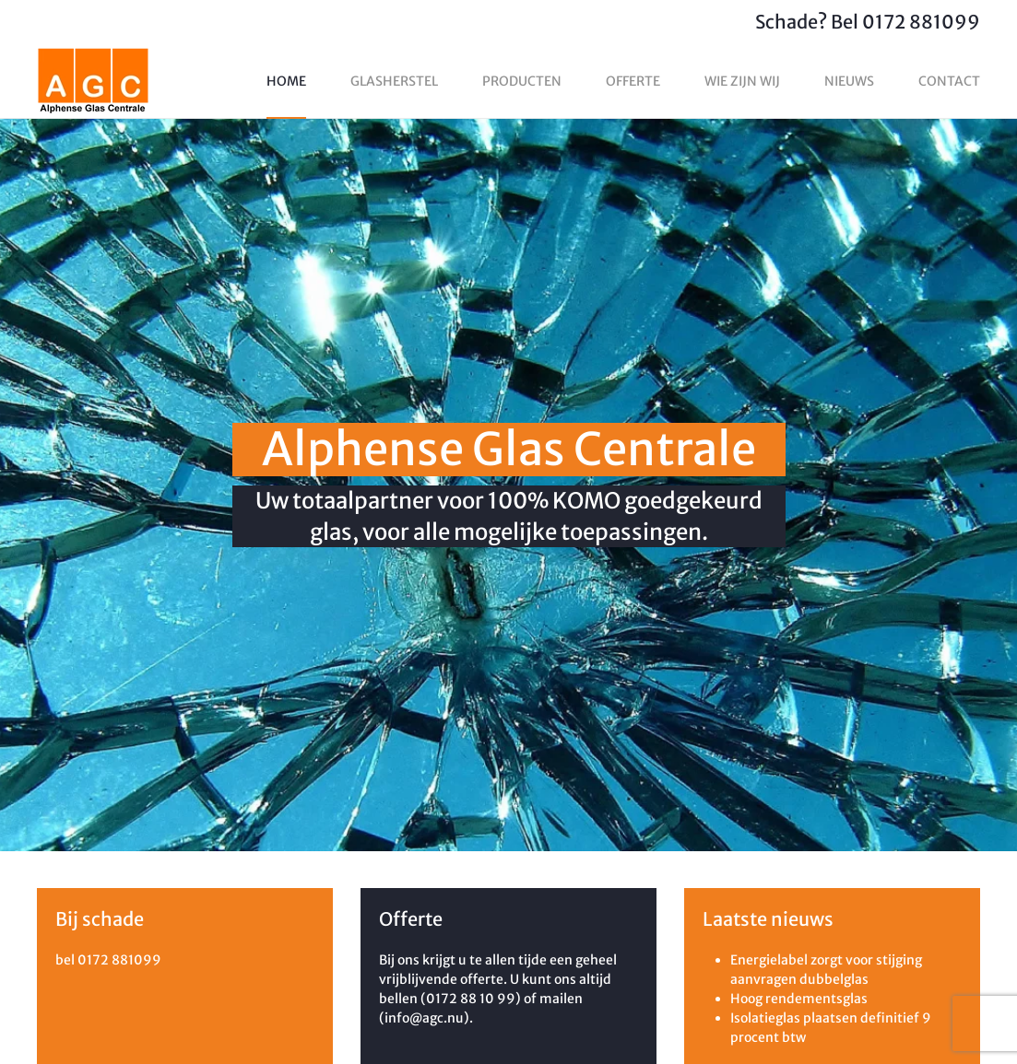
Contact (949, 81)
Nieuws (849, 81)
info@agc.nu (424, 1018)
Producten (522, 81)
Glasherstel (394, 81)
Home (286, 81)
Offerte (633, 81)
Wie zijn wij (742, 81)
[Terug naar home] (93, 81)
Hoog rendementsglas (799, 998)
